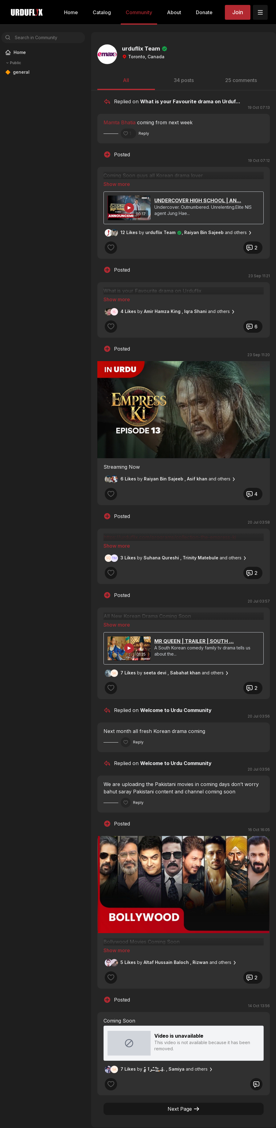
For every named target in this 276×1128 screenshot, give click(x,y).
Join (237, 12)
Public (13, 62)
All (126, 80)
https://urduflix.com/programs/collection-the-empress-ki (170, 520)
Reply (144, 133)
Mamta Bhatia (120, 122)
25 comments (241, 80)
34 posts (184, 80)
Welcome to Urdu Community (176, 676)
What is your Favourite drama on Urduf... (190, 101)
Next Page (184, 1065)
